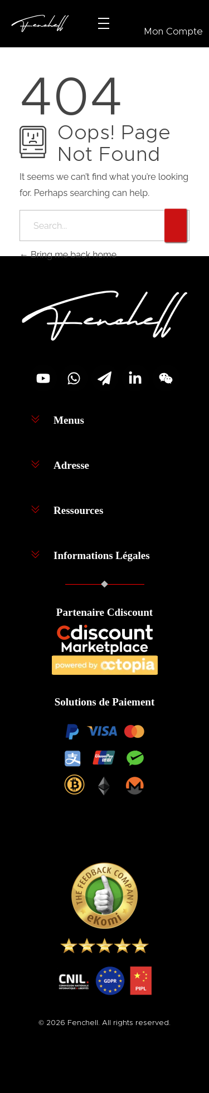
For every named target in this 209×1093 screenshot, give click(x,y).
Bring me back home (68, 254)
